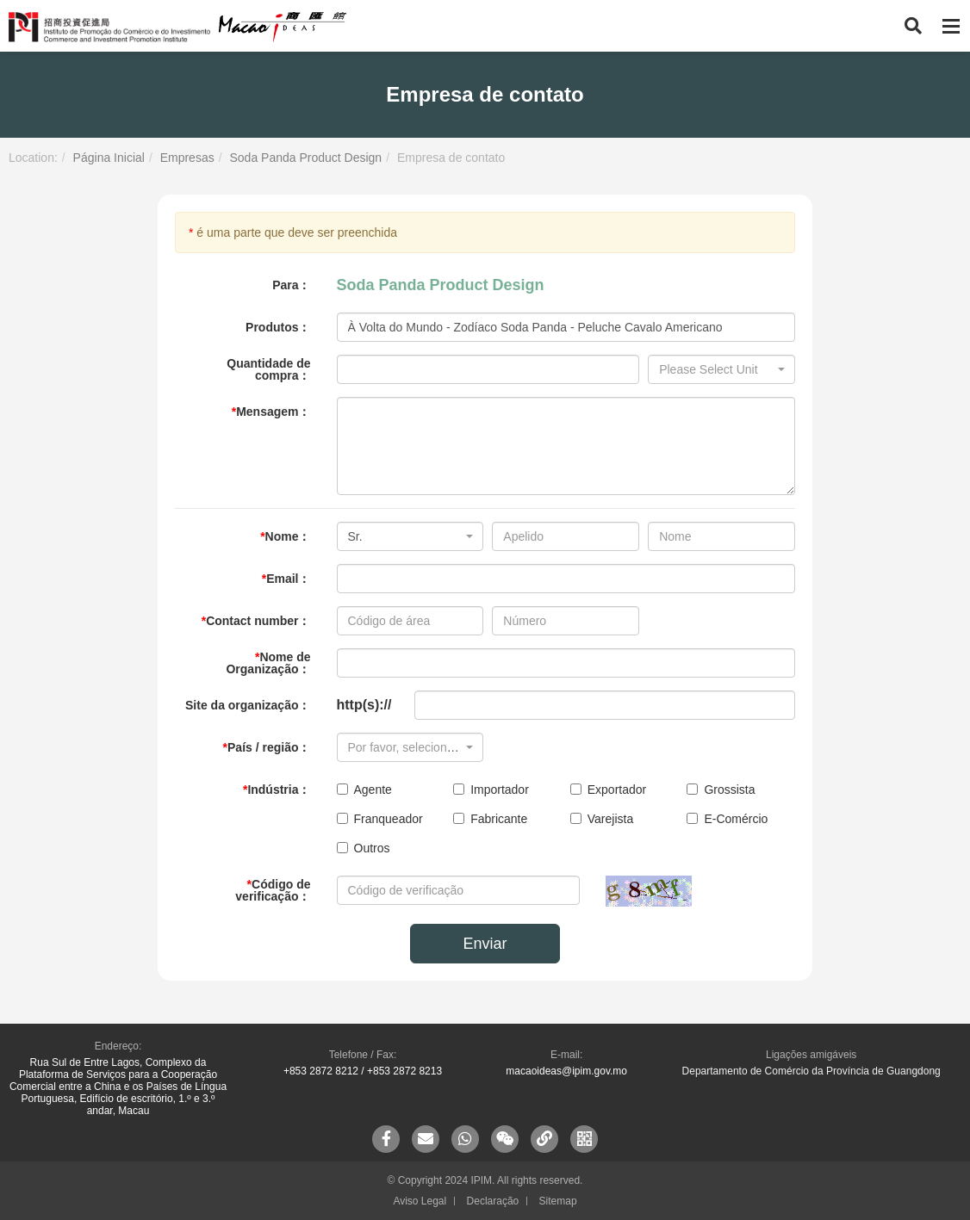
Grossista (721, 789)
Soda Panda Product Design (305, 157)
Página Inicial (109, 157)
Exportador (608, 789)
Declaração (493, 1201)
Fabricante (490, 819)
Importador (491, 789)
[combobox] (721, 369)
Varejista (601, 819)
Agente (364, 789)
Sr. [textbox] (355, 536)
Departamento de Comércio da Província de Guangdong (811, 1071)
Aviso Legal (419, 1201)
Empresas (187, 157)
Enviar (485, 943)
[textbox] (716, 369)
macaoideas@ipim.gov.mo (566, 1071)
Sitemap (558, 1201)
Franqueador (380, 819)
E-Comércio (727, 819)
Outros (363, 848)
